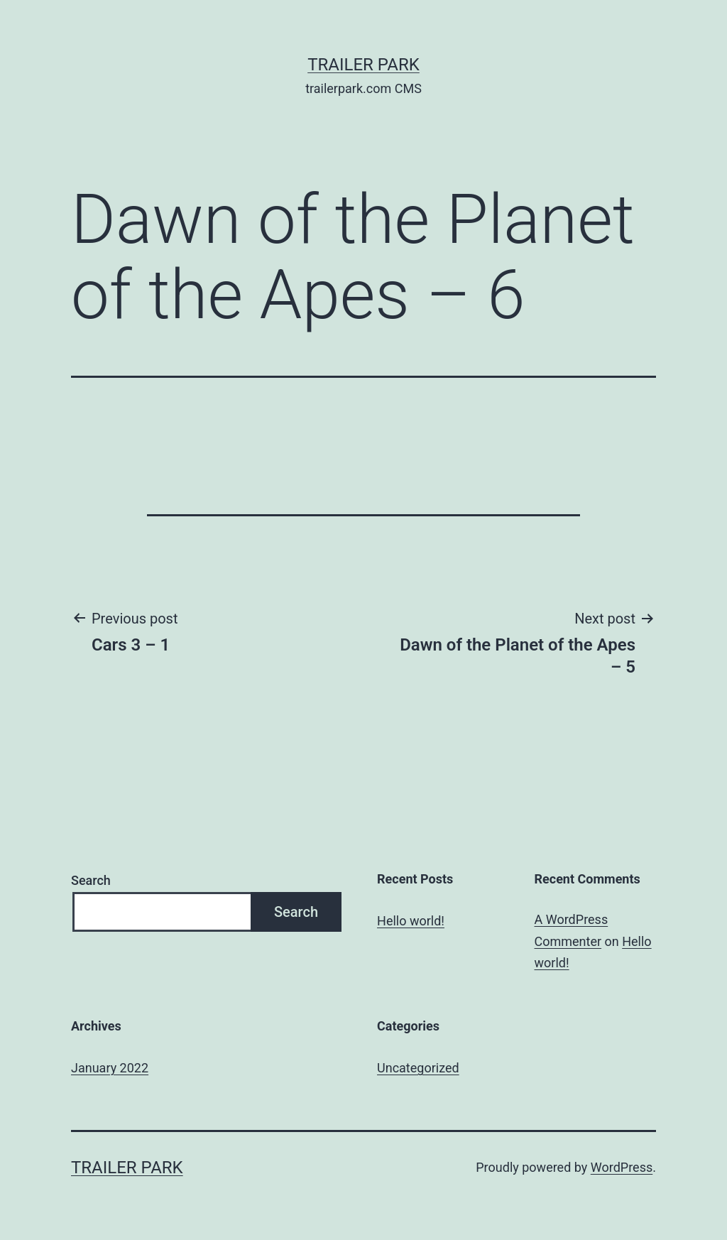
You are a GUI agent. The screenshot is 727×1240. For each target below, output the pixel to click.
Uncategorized (418, 1067)
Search (91, 880)
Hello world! (410, 920)
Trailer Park (363, 65)
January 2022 (109, 1067)
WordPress (621, 1167)
